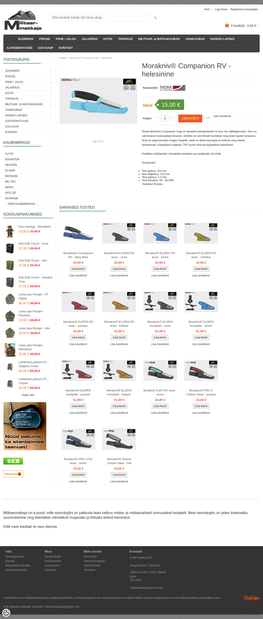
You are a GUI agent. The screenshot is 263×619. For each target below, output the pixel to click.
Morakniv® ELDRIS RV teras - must (119, 255)
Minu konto (90, 556)
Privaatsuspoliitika (16, 570)
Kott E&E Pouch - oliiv (33, 260)
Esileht (63, 58)
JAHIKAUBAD (195, 39)
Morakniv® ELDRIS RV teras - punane (78, 323)
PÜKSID (44, 39)
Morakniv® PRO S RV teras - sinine (78, 461)
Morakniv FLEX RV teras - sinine (160, 392)
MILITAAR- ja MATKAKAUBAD (159, 39)
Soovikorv (90, 570)
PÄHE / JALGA (66, 39)
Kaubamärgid (53, 556)
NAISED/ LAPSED (222, 39)
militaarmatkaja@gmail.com (146, 587)
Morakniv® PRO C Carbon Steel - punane (201, 392)
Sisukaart (50, 570)
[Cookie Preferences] (6, 613)
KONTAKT (66, 47)
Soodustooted (53, 561)
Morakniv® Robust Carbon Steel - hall (119, 461)
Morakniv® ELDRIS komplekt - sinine (201, 323)
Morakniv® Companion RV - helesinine (90, 58)
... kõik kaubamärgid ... (21, 204)
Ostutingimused (15, 556)
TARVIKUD (125, 39)
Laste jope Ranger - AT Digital (33, 296)
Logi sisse (221, 9)
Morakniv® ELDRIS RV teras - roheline (201, 255)
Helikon (11, 165)
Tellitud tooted (92, 565)
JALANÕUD (90, 39)
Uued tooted (52, 565)
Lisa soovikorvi (222, 116)
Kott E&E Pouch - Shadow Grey (36, 279)
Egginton (12, 159)
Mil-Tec (10, 181)
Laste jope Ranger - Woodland (31, 347)
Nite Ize (10, 192)
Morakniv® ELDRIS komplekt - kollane (119, 392)
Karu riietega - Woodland (35, 226)
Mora (9, 187)
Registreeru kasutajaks (244, 9)
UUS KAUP (45, 47)
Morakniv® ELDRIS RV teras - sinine (160, 255)
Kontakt (10, 561)
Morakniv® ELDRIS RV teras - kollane (119, 323)
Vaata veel (28, 395)
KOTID (107, 39)
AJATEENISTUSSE (19, 47)
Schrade (11, 198)
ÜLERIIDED (26, 39)
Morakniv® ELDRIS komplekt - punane (78, 392)
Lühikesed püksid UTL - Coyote (34, 381)
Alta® (9, 153)
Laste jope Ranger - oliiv (34, 328)
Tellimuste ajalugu (94, 561)
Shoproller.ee (252, 598)
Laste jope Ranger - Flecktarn (31, 313)
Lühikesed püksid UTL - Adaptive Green (34, 364)
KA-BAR (10, 170)
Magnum (11, 176)
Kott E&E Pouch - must (33, 243)
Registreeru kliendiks (18, 565)
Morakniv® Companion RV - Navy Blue (78, 255)
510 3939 (135, 580)
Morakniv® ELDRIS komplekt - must (160, 323)
